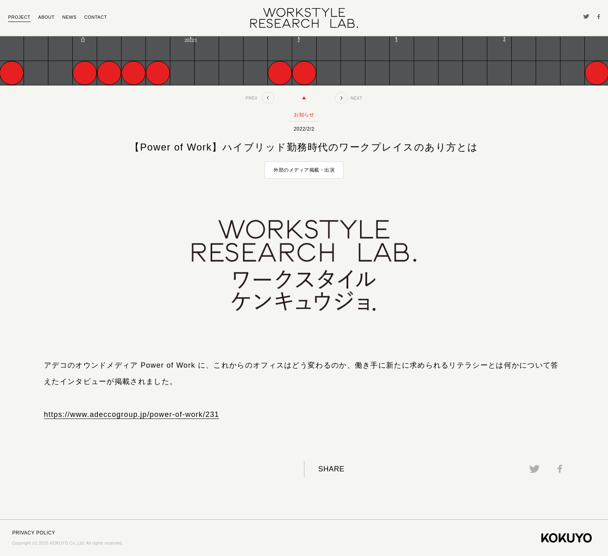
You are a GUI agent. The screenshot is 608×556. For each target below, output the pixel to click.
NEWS (69, 17)
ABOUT (46, 17)
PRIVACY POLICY (33, 533)
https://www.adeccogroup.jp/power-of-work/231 (131, 414)
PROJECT (19, 17)
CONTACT (95, 17)
